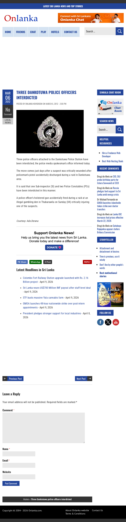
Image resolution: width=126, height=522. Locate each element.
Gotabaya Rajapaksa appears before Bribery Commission (109, 229)
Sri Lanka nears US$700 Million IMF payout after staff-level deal (57, 287)
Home (8, 32)
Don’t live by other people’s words (111, 266)
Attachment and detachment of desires (109, 249)
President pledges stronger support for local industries (52, 313)
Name (6, 449)
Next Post (81, 378)
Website (6, 472)
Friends (20, 32)
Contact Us (97, 510)
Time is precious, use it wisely (110, 258)
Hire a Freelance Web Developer (111, 154)
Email (6, 460)
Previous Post (15, 378)
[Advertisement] (63, 63)
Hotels (55, 32)
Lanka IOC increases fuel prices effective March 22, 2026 (110, 217)
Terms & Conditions (75, 513)
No (7, 109)
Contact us (70, 32)
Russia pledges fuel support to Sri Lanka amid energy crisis (109, 191)
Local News (8, 121)
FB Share (22, 262)
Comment (8, 114)
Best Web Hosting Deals (112, 161)
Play (43, 32)
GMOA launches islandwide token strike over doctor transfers (109, 206)
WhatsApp (35, 262)
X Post (48, 262)
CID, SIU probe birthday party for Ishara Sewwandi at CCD (108, 179)
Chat (33, 32)
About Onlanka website (77, 510)
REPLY (87, 262)
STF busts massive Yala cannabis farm (43, 297)
